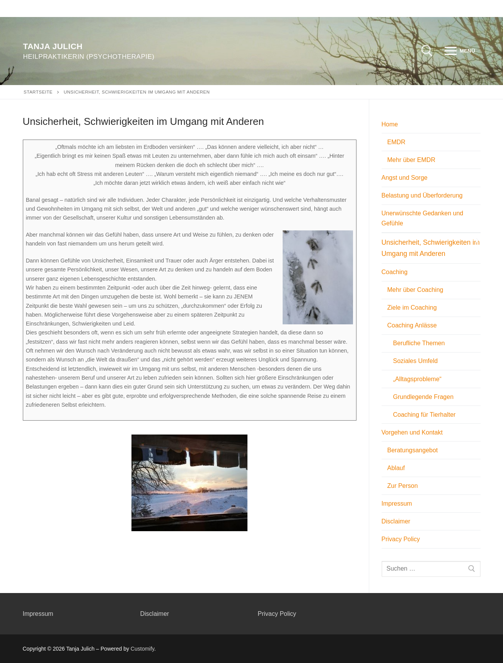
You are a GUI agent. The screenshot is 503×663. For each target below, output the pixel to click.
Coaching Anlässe (413, 325)
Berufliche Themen (419, 343)
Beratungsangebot (412, 450)
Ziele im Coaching (412, 307)
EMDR (396, 142)
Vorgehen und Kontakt (413, 432)
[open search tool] (427, 51)
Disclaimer (396, 521)
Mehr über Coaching (415, 289)
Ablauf (396, 468)
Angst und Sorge (405, 177)
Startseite (38, 92)
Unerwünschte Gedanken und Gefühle (423, 218)
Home (391, 124)
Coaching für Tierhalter (424, 414)
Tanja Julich (53, 46)
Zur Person (402, 485)
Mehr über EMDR (411, 160)
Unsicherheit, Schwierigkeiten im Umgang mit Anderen (431, 248)
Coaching (395, 272)
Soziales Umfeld (415, 361)
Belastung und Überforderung (422, 195)
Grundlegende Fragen (423, 397)
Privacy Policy (401, 539)
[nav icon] (460, 51)
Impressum (397, 503)
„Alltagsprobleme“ (417, 379)
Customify (142, 649)
